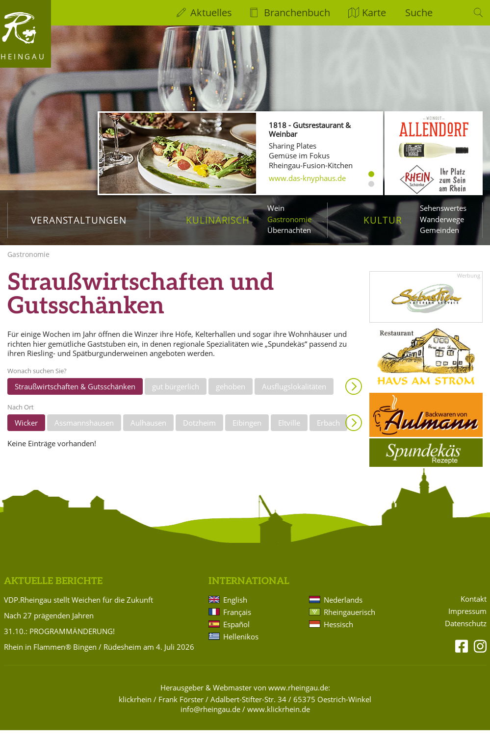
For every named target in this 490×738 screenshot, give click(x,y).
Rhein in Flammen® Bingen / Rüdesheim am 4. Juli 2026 (99, 655)
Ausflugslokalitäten (294, 395)
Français (237, 620)
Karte (374, 12)
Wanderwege (442, 219)
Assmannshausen (84, 431)
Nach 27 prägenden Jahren (49, 623)
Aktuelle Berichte (53, 589)
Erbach (328, 431)
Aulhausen (148, 431)
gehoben (230, 395)
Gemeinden (439, 230)
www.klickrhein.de (278, 717)
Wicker (26, 431)
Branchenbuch (297, 12)
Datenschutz (466, 631)
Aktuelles (211, 12)
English (235, 607)
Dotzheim (199, 431)
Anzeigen (353, 394)
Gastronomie (289, 219)
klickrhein (135, 707)
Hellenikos (240, 644)
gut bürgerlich (175, 395)
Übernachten (289, 230)
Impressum (467, 619)
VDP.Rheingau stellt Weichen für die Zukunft (78, 607)
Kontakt (474, 607)
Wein (275, 208)
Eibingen (246, 431)
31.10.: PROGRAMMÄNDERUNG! (59, 639)
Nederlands (343, 607)
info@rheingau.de (210, 717)
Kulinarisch (218, 220)
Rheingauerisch (349, 620)
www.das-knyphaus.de (307, 178)
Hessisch (338, 632)
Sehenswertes (443, 208)
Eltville (289, 431)
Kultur (382, 220)
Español (236, 632)
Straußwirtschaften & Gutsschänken (75, 395)
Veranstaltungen (79, 220)
